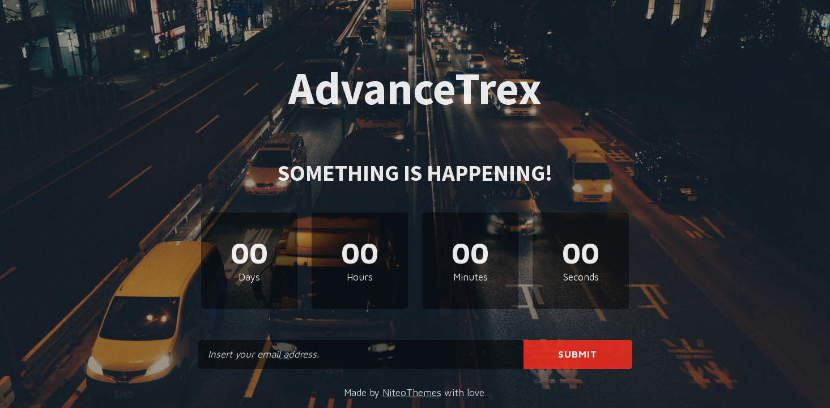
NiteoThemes (411, 392)
